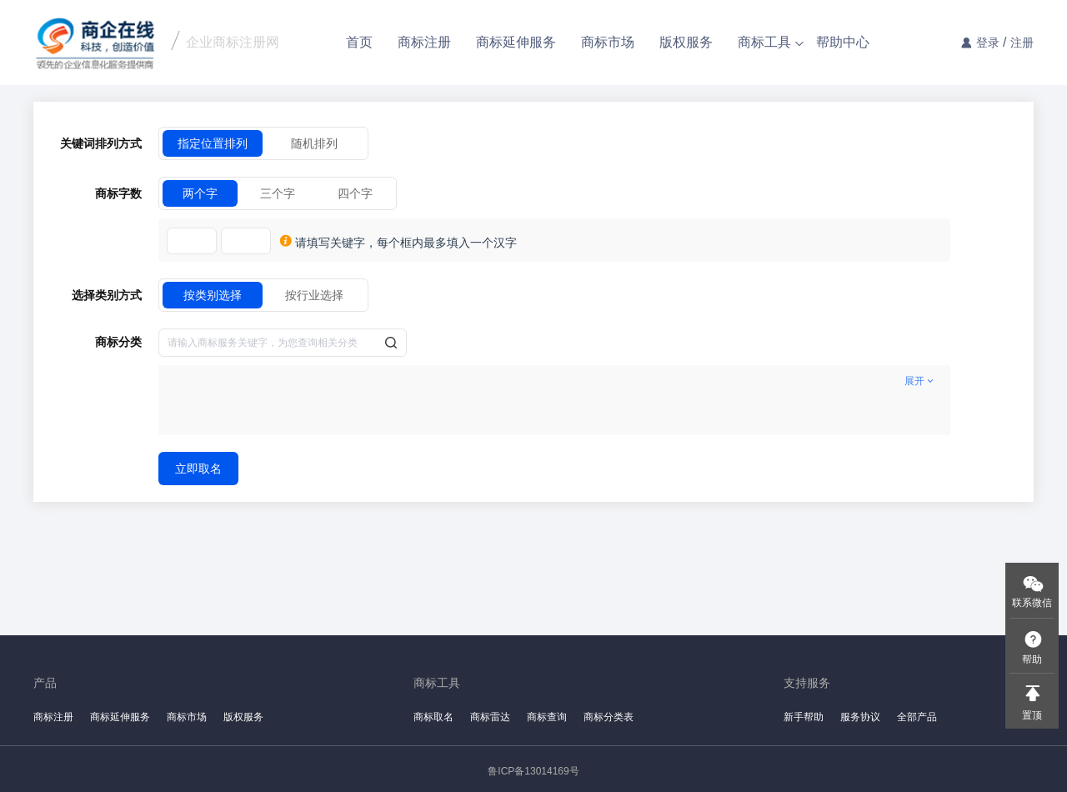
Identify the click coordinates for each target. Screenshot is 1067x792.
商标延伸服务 (516, 42)
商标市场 (607, 42)
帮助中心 (842, 42)
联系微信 (1032, 603)
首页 (359, 42)
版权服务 (686, 42)
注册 (1022, 42)
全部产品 (917, 717)
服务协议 (860, 717)
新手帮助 (804, 717)
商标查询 (547, 717)
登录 (987, 42)
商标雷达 (490, 717)
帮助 (1032, 659)
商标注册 (424, 42)
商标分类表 (609, 717)
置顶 (1032, 715)
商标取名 (433, 717)
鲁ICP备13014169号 (533, 771)
